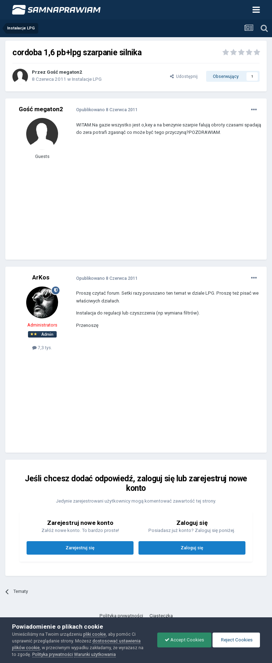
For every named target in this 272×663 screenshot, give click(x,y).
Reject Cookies (236, 639)
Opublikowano (107, 109)
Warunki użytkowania (95, 654)
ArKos (41, 277)
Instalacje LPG (87, 79)
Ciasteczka (161, 615)
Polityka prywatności (121, 615)
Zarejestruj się (80, 547)
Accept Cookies (184, 639)
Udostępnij (184, 76)
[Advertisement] (159, 203)
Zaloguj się (192, 547)
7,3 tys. (42, 347)
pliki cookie (94, 634)
